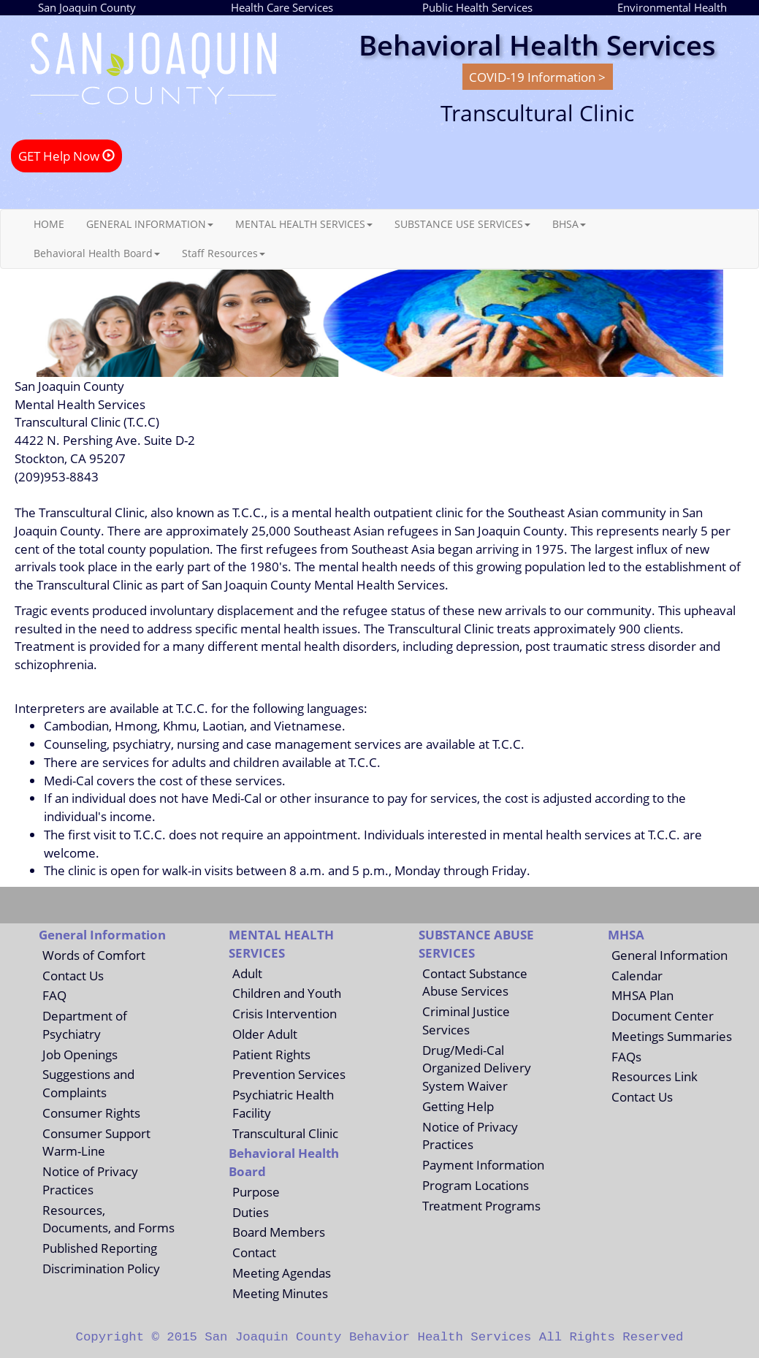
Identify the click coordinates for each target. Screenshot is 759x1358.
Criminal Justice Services (466, 1020)
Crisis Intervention (284, 1013)
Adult (247, 973)
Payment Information (483, 1164)
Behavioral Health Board (97, 253)
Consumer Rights (91, 1112)
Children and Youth (286, 993)
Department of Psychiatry (84, 1024)
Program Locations (475, 1185)
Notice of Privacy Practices (90, 1180)
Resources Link (654, 1076)
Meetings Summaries (671, 1036)
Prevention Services (289, 1074)
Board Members (278, 1231)
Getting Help (458, 1106)
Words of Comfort (93, 955)
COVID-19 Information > (537, 76)
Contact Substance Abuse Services (474, 982)
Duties (250, 1212)
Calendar (637, 975)
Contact (254, 1252)
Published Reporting (99, 1247)
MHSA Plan (642, 995)
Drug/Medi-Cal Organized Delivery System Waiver (476, 1068)
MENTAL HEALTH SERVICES (304, 224)
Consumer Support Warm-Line (96, 1142)
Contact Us (73, 975)
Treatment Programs (481, 1205)
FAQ (54, 995)
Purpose (256, 1191)
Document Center (662, 1015)
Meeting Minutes (280, 1293)
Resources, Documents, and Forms (108, 1219)
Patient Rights (271, 1054)
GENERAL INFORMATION (149, 224)
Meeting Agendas (281, 1272)
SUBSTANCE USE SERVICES (462, 224)
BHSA (569, 224)
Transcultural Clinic (285, 1133)
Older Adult (264, 1033)
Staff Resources (223, 253)
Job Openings (80, 1054)
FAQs (626, 1056)
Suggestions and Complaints (88, 1083)
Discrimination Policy (101, 1268)
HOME (49, 224)
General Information (669, 955)
